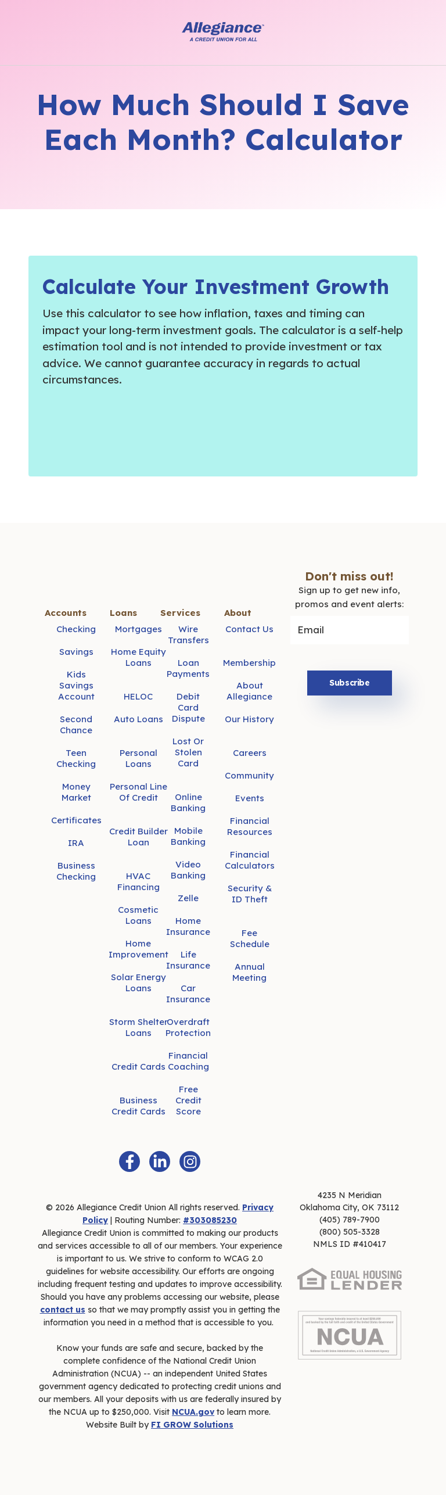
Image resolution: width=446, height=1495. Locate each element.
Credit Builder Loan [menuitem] (138, 837)
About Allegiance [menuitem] (249, 691)
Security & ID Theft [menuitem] (250, 894)
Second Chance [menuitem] (76, 725)
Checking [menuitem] (76, 628)
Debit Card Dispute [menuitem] (188, 707)
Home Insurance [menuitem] (188, 926)
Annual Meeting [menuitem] (249, 972)
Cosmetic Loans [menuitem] (138, 915)
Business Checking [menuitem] (76, 871)
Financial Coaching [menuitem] (188, 1061)
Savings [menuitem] (76, 651)
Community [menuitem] (249, 775)
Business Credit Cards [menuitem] (139, 1106)
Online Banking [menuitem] (188, 802)
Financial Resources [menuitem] (249, 826)
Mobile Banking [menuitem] (188, 836)
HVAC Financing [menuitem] (138, 881)
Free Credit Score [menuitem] (188, 1100)
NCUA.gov (193, 1412)
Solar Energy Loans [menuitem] (138, 982)
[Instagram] (189, 1161)
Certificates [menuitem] (76, 820)
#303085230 (210, 1220)
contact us (62, 1309)
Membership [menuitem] (249, 662)
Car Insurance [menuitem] (188, 994)
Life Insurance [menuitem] (188, 960)
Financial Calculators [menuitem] (250, 860)
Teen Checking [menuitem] (76, 758)
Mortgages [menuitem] (138, 628)
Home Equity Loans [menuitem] (138, 657)
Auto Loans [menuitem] (138, 719)
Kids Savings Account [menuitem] (76, 685)
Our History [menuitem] (249, 719)
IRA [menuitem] (76, 842)
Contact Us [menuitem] (249, 628)
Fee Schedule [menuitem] (249, 938)
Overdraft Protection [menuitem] (188, 1027)
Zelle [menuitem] (188, 898)
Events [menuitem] (249, 798)
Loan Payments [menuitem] (188, 668)
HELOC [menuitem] (138, 696)
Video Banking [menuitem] (188, 870)
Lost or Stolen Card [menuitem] (188, 752)
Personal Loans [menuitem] (138, 758)
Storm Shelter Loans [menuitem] (138, 1027)
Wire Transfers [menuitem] (188, 634)
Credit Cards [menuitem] (139, 1066)
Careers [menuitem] (250, 752)
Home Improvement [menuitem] (138, 949)
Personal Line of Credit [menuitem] (138, 792)
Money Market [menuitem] (76, 792)
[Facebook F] (129, 1161)
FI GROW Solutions (192, 1424)
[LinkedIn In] (159, 1161)
